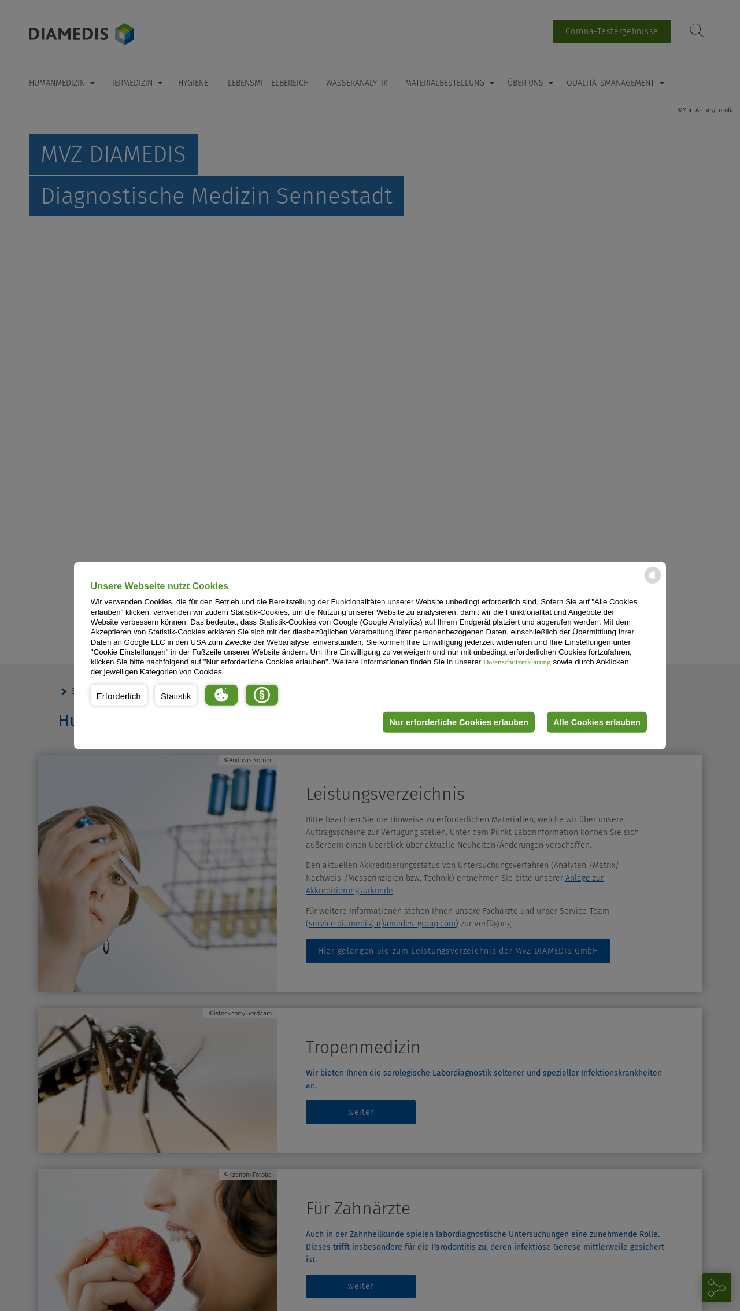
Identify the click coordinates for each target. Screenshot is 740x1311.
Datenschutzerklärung (517, 662)
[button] (119, 695)
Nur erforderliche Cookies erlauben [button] (458, 722)
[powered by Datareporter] (652, 582)
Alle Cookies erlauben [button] (596, 722)
